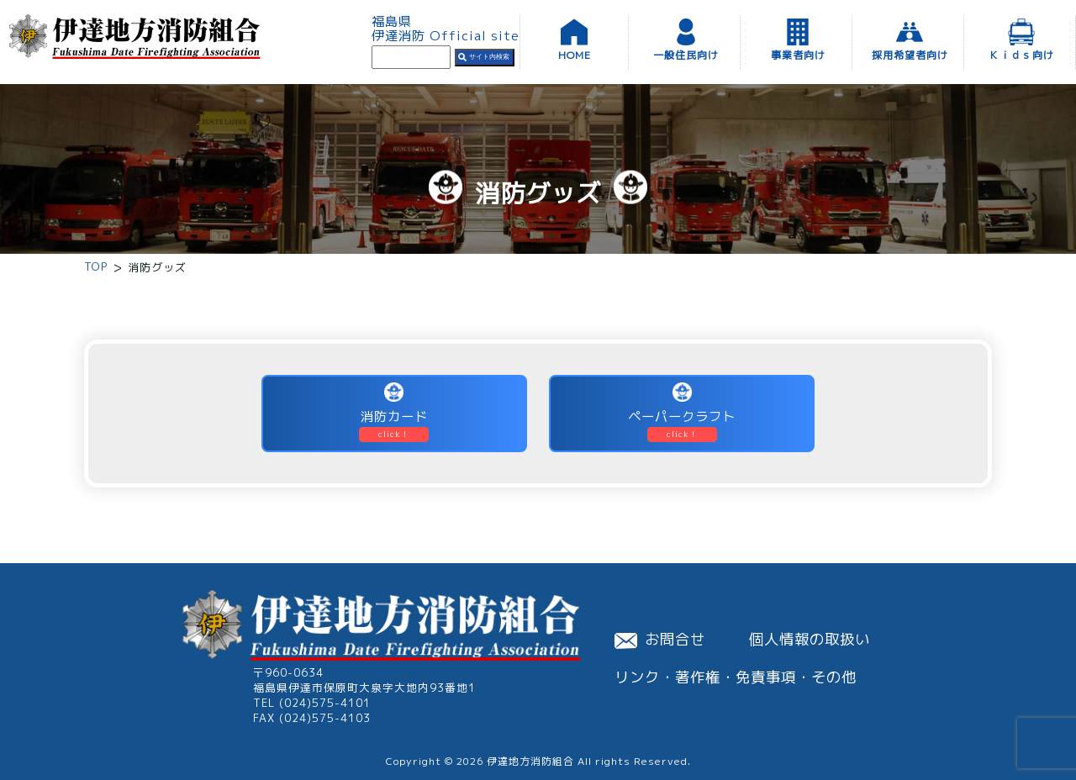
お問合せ (659, 639)
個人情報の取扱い (809, 639)
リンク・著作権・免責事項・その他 (735, 677)
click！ (393, 434)
